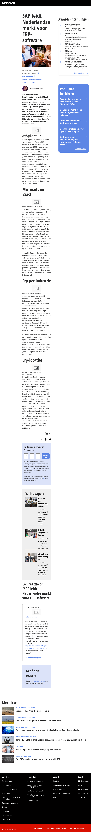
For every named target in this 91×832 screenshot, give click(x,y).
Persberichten (32, 801)
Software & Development (26, 737)
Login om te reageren (33, 658)
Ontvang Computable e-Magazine (11, 798)
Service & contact (59, 789)
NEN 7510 (6, 819)
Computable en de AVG (61, 785)
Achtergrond (27, 76)
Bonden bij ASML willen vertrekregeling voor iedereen (71, 112)
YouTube (84, 793)
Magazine (6, 793)
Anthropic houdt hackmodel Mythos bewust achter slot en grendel (70, 141)
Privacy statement (77, 828)
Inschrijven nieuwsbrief (61, 793)
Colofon (56, 781)
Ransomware (7, 815)
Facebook (85, 781)
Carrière (19, 746)
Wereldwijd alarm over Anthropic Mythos (70, 121)
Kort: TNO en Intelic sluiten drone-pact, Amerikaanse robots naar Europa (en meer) (51, 739)
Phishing (5, 811)
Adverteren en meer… (35, 781)
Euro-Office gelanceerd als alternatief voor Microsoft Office (71, 101)
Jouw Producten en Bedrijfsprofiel (34, 786)
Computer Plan (28, 82)
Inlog (55, 797)
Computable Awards (9, 789)
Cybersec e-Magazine (10, 803)
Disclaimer (38, 828)
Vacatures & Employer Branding (35, 796)
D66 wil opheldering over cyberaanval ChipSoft (71, 130)
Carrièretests (7, 781)
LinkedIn (84, 789)
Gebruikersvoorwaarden (56, 828)
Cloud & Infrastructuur (32, 79)
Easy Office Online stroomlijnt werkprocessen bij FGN (38, 759)
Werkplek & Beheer (23, 756)
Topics (4, 807)
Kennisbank (6, 785)
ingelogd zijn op (39, 681)
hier (44, 478)
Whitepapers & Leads (35, 791)
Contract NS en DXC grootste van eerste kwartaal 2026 (38, 720)
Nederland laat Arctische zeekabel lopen (32, 711)
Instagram (85, 797)
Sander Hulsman (36, 89)
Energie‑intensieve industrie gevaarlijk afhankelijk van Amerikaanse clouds (47, 730)
